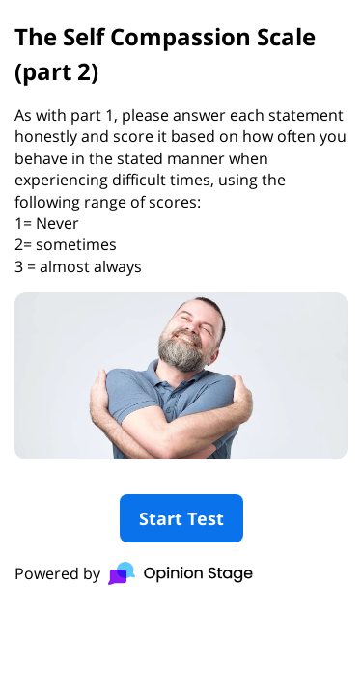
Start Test (181, 518)
